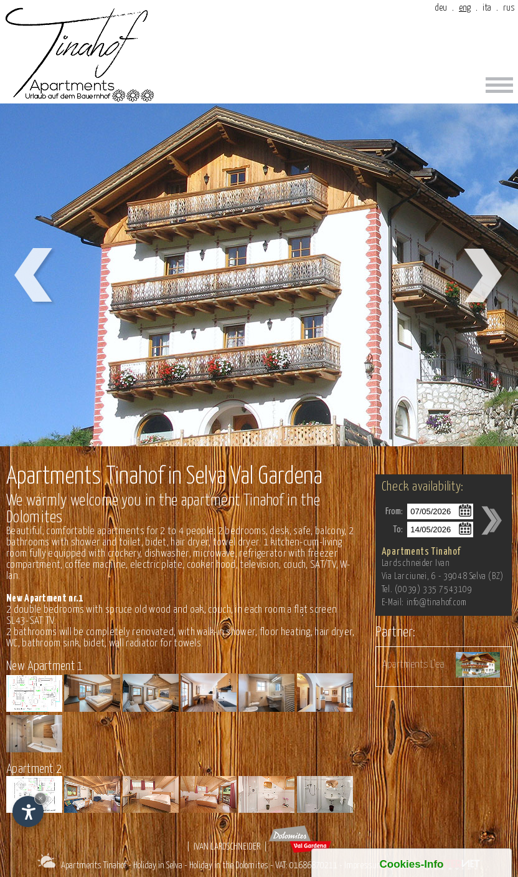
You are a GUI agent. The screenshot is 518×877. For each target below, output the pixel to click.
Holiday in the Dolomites (228, 865)
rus (509, 7)
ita (487, 7)
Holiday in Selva (157, 865)
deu (441, 7)
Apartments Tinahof (93, 865)
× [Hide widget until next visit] (40, 798)
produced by (437, 865)
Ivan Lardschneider (227, 846)
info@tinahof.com (437, 602)
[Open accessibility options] (28, 811)
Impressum (364, 865)
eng (465, 7)
